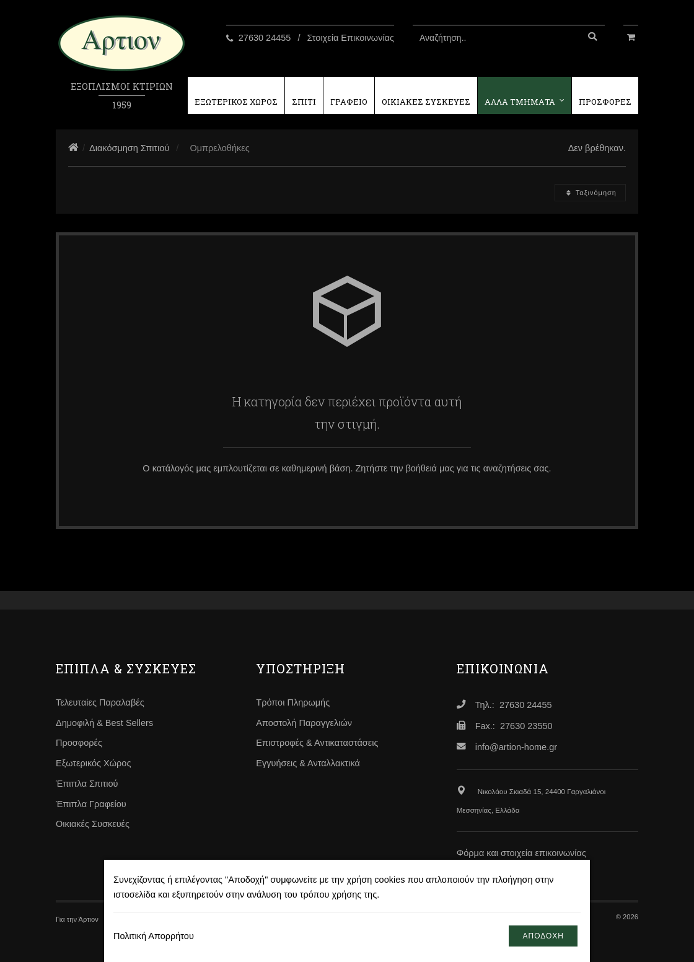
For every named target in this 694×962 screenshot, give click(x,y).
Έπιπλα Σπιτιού (87, 784)
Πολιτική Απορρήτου (153, 936)
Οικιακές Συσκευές (93, 824)
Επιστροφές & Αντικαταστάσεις (317, 743)
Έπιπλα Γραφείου (91, 804)
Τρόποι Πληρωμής (293, 702)
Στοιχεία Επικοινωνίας (350, 38)
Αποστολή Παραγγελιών (304, 723)
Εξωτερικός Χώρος (93, 763)
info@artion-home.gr (516, 747)
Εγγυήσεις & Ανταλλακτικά (308, 763)
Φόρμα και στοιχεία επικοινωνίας (521, 853)
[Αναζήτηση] (592, 37)
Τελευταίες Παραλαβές (100, 702)
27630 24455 (265, 38)
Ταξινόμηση (590, 193)
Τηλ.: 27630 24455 (513, 705)
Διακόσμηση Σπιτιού (129, 148)
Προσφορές (79, 743)
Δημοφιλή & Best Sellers (104, 723)
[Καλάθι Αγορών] (630, 36)
